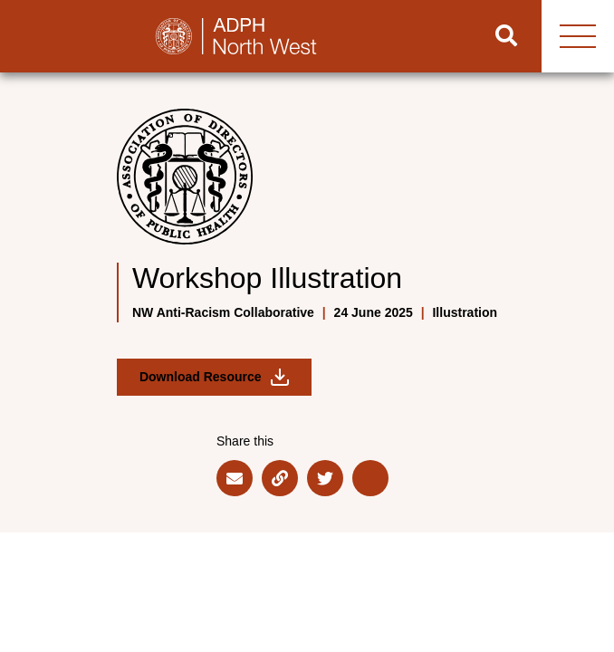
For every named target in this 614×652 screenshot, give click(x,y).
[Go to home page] (236, 36)
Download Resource (214, 377)
